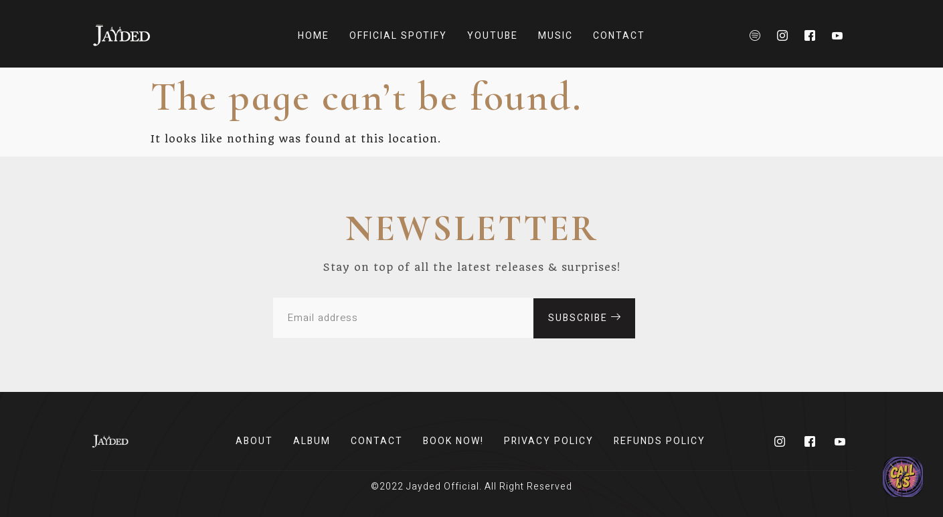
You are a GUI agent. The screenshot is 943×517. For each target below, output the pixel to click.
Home (313, 36)
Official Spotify (398, 36)
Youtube (492, 36)
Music (555, 36)
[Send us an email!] (903, 477)
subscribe (585, 317)
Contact (619, 36)
